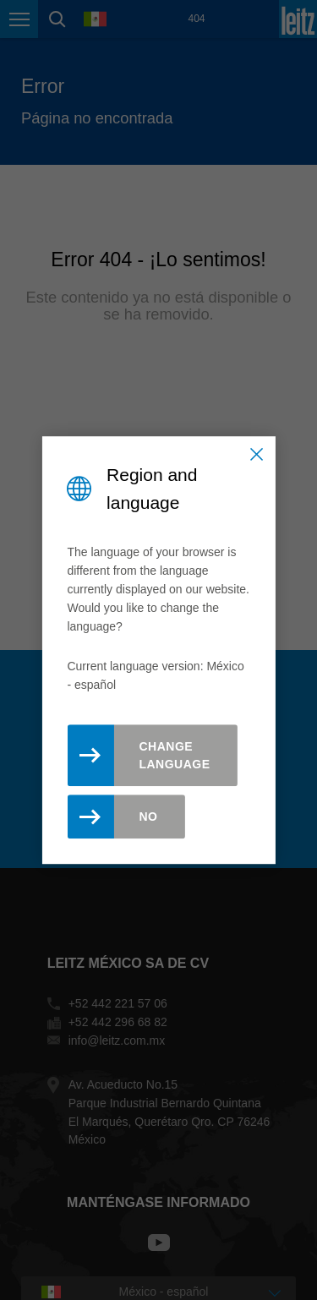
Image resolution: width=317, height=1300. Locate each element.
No (148, 816)
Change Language (174, 755)
